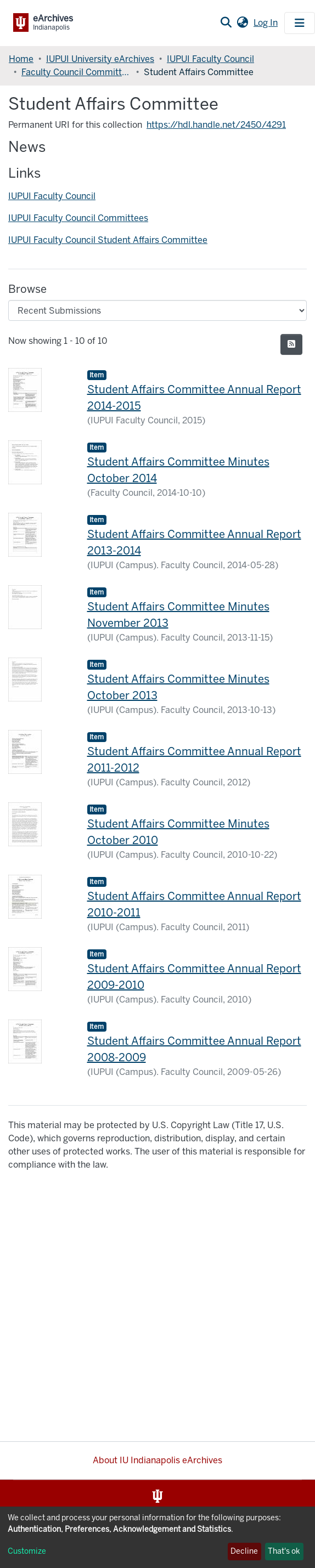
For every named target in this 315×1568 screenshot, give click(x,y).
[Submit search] (225, 23)
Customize (27, 1551)
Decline (244, 1551)
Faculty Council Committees (76, 72)
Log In (267, 23)
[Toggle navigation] (299, 23)
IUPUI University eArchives (100, 59)
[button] (242, 23)
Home (21, 59)
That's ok (284, 1551)
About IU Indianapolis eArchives (157, 1460)
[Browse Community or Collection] (157, 310)
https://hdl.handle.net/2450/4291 (216, 125)
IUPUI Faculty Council (210, 59)
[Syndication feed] (291, 344)
